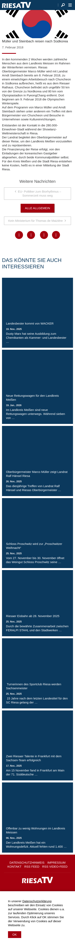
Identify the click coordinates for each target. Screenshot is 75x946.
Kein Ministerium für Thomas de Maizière (35, 220)
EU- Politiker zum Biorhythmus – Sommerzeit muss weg (39, 193)
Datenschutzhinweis (26, 862)
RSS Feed (31, 866)
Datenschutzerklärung (37, 901)
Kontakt (14, 866)
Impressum (56, 862)
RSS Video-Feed (55, 866)
